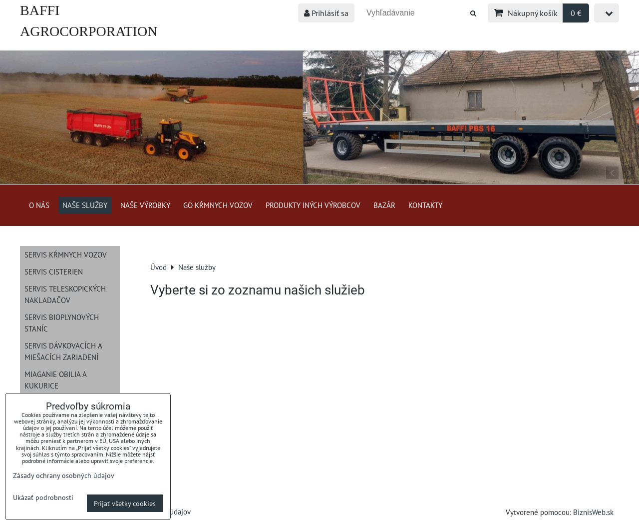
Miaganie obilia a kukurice (55, 379)
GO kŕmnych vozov (218, 205)
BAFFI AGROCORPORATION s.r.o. (88, 31)
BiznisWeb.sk (593, 512)
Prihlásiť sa (326, 13)
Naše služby (84, 205)
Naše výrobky (145, 205)
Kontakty (425, 205)
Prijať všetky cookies (125, 503)
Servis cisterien (53, 271)
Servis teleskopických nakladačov (65, 294)
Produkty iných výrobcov (313, 205)
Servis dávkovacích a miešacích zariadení (63, 351)
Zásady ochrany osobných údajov (63, 475)
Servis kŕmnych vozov (65, 255)
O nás (39, 205)
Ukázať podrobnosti (43, 498)
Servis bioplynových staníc (61, 323)
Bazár (384, 205)
